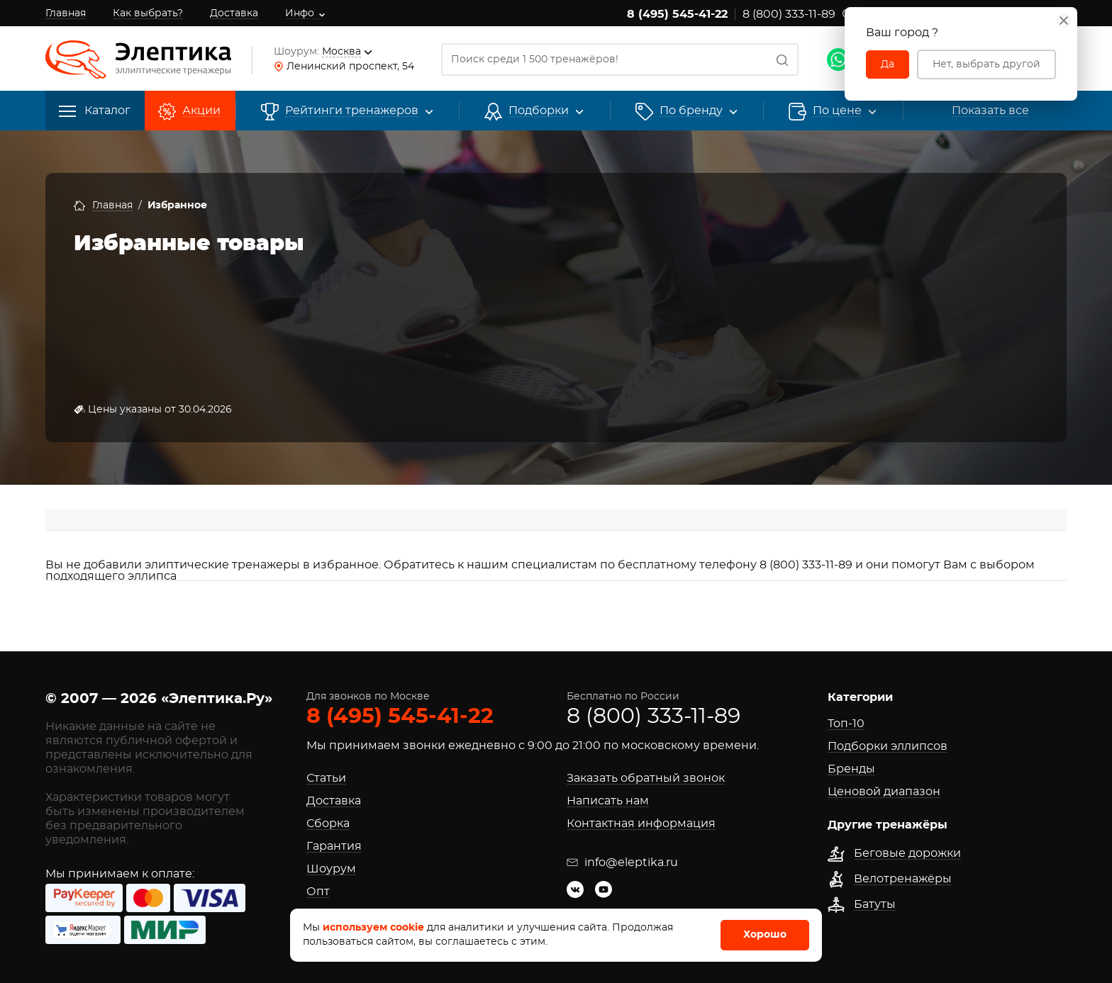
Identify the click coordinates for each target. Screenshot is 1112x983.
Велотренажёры (903, 878)
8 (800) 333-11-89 (789, 14)
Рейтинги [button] (351, 111)
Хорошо (764, 935)
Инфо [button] (299, 13)
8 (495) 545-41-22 (677, 14)
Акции (201, 111)
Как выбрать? (148, 13)
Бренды (851, 769)
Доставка (234, 13)
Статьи (326, 778)
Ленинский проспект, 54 (350, 67)
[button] (691, 111)
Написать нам (608, 801)
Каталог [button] (94, 111)
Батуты (875, 904)
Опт (318, 891)
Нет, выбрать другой (986, 64)
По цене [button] (837, 111)
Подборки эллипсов (887, 746)
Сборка (328, 823)
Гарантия (334, 846)
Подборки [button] (538, 111)
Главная (65, 13)
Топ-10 (846, 723)
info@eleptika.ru (622, 862)
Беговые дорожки (907, 853)
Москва (341, 52)
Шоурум (331, 869)
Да (887, 64)
